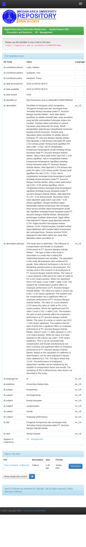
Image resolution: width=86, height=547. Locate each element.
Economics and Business (19, 32)
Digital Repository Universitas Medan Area (25, 29)
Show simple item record (15, 476)
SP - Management (43, 32)
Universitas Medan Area (34, 510)
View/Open (76, 466)
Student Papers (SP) (59, 29)
